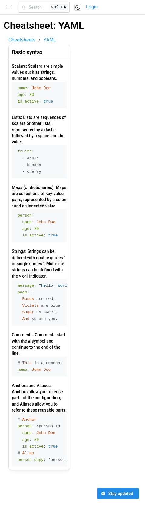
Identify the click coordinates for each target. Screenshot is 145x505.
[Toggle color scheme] (77, 7)
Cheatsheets (21, 39)
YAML (50, 39)
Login (92, 7)
